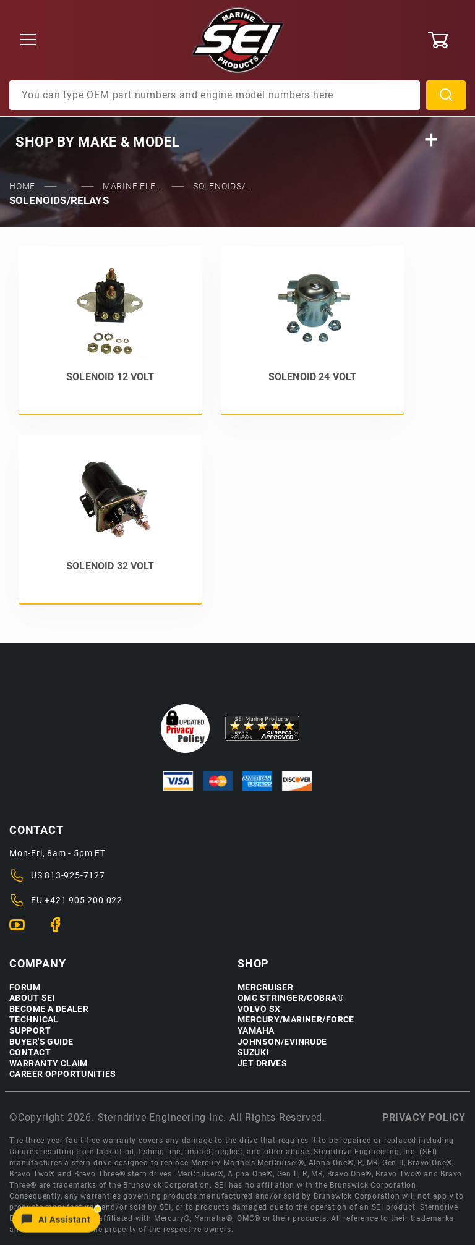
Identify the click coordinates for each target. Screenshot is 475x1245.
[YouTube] (22, 930)
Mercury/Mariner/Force (296, 1019)
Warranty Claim (48, 1063)
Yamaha (256, 1030)
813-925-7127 (75, 875)
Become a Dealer (48, 1009)
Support (30, 1030)
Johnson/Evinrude (282, 1042)
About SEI (32, 998)
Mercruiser (265, 987)
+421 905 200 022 (83, 900)
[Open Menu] (28, 40)
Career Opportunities (62, 1074)
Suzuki (253, 1052)
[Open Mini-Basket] (446, 40)
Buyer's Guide (41, 1042)
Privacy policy (424, 1117)
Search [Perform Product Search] (446, 95)
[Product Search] (214, 95)
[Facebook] (60, 930)
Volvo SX (259, 1009)
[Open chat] (56, 1219)
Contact (30, 1052)
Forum (24, 987)
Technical (34, 1019)
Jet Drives (262, 1063)
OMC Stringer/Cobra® (291, 998)
